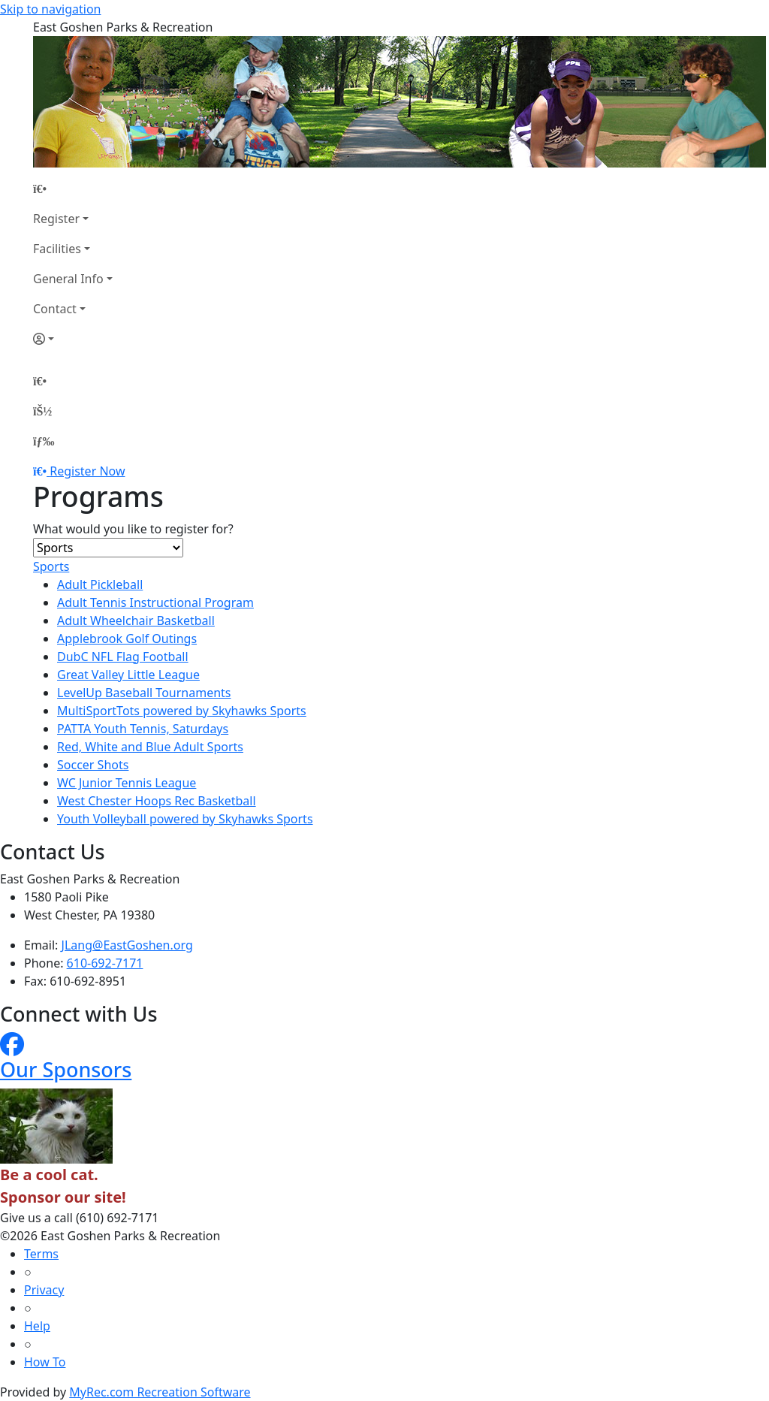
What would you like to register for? (133, 529)
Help (37, 1326)
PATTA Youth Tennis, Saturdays (142, 728)
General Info (68, 278)
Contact (55, 308)
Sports (51, 566)
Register (56, 218)
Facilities (57, 248)
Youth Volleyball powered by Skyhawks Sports (185, 819)
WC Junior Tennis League (126, 782)
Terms (41, 1254)
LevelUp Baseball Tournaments (144, 692)
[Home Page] (73, 189)
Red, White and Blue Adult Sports (150, 746)
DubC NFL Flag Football (122, 656)
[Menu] (43, 441)
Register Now (87, 471)
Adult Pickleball (100, 584)
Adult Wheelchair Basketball (136, 620)
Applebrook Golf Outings (127, 638)
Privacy (44, 1290)
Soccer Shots (92, 764)
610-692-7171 (105, 963)
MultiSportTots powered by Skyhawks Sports (181, 710)
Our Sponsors (65, 1069)
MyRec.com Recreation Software (159, 1392)
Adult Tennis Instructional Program (155, 602)
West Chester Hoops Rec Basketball (156, 801)
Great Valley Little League (128, 674)
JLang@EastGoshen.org (127, 945)
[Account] (73, 339)
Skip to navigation (50, 9)
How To (44, 1362)
